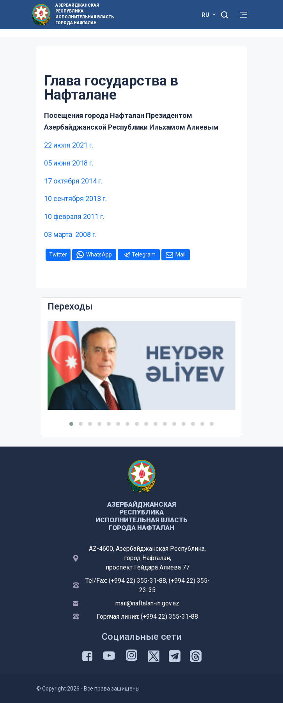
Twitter (58, 254)
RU (206, 14)
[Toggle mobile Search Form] (224, 13)
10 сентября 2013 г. (75, 198)
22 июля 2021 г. (69, 145)
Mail (180, 254)
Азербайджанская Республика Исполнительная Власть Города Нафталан (84, 14)
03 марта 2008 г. (70, 234)
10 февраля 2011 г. (74, 216)
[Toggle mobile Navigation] (243, 14)
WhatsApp (99, 254)
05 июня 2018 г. (69, 163)
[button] (71, 424)
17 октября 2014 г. (73, 181)
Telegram (144, 254)
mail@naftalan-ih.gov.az (147, 603)
